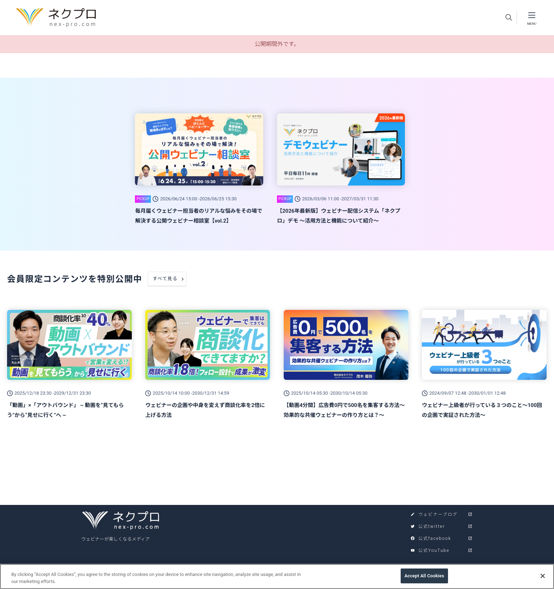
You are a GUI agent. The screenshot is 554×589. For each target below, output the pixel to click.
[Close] (542, 579)
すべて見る (165, 278)
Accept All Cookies (424, 579)
